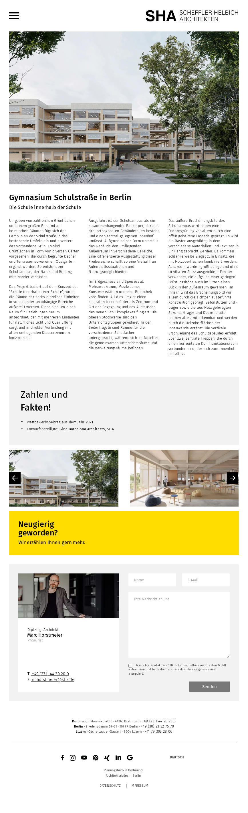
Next (232, 478)
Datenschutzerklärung (181, 669)
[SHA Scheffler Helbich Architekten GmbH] (192, 15)
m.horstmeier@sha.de (53, 679)
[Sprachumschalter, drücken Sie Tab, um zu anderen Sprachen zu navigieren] (177, 758)
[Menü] (14, 15)
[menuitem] (14, 15)
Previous (15, 478)
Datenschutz (110, 786)
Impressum (139, 786)
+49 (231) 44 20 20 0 (50, 673)
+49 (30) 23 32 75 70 (157, 726)
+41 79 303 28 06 (158, 731)
